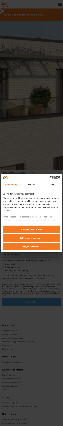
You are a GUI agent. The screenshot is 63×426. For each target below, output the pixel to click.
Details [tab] (31, 184)
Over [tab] (52, 184)
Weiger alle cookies (31, 246)
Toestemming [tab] (11, 184)
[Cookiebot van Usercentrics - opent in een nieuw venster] (48, 177)
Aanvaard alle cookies (31, 229)
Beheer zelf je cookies (31, 238)
